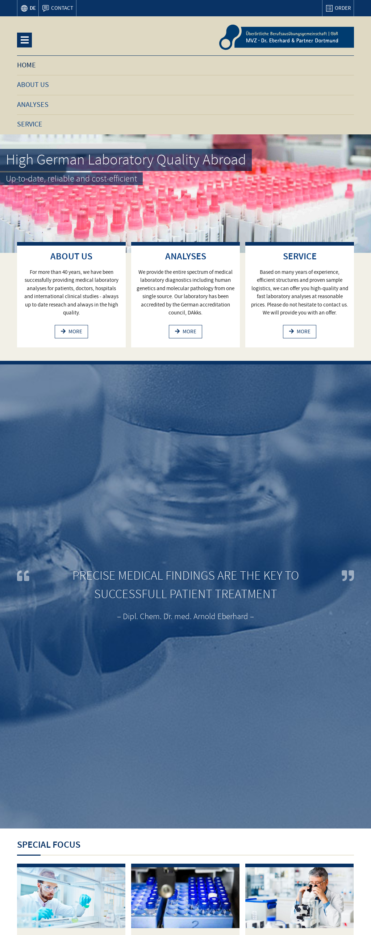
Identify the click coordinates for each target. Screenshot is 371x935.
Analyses (185, 256)
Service (300, 256)
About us (71, 256)
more (75, 331)
